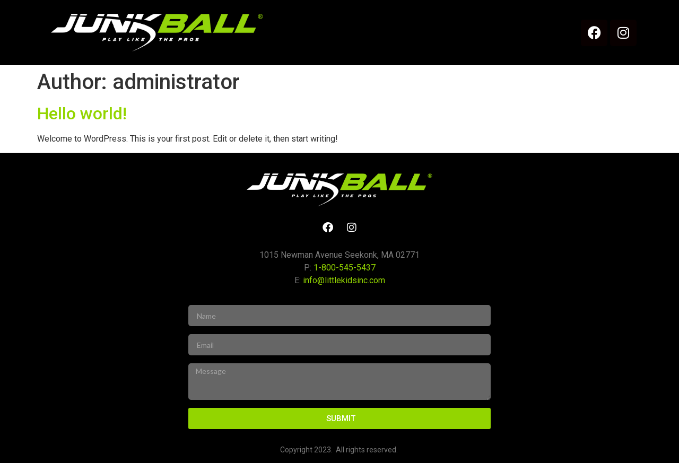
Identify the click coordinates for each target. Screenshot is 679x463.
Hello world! (82, 113)
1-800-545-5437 (345, 268)
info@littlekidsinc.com (344, 280)
